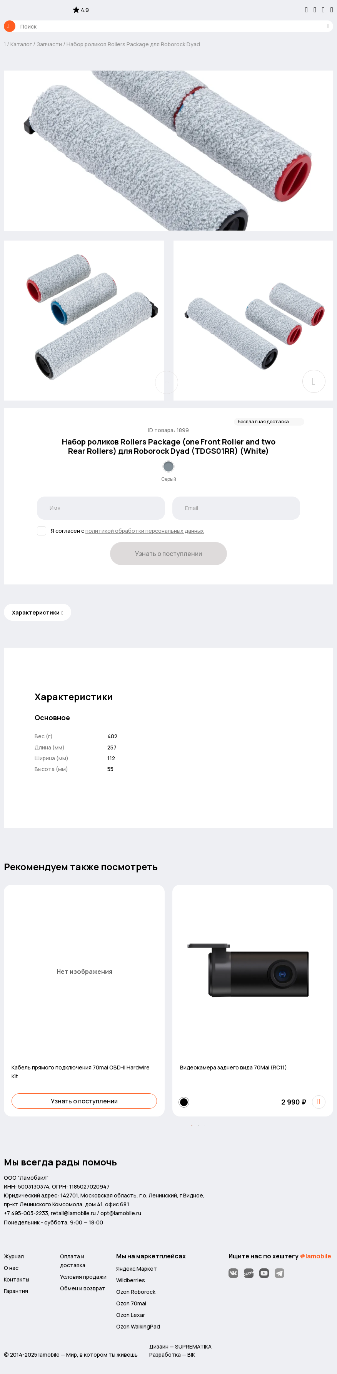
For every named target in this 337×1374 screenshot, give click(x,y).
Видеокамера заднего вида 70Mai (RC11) (233, 1067)
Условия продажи (83, 1276)
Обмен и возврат (82, 1288)
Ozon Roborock (135, 1291)
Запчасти (49, 44)
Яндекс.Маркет (136, 1268)
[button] (191, 1125)
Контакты (16, 1279)
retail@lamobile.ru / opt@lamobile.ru (96, 1213)
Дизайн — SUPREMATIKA (180, 1346)
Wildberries (130, 1280)
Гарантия (16, 1291)
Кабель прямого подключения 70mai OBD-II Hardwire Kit (81, 1072)
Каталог (9, 26)
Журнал (14, 1256)
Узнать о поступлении (168, 553)
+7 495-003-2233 (26, 1213)
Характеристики (36, 612)
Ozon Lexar (130, 1314)
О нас (11, 1267)
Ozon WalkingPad (138, 1326)
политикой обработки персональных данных (144, 530)
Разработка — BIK (172, 1354)
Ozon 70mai (131, 1303)
